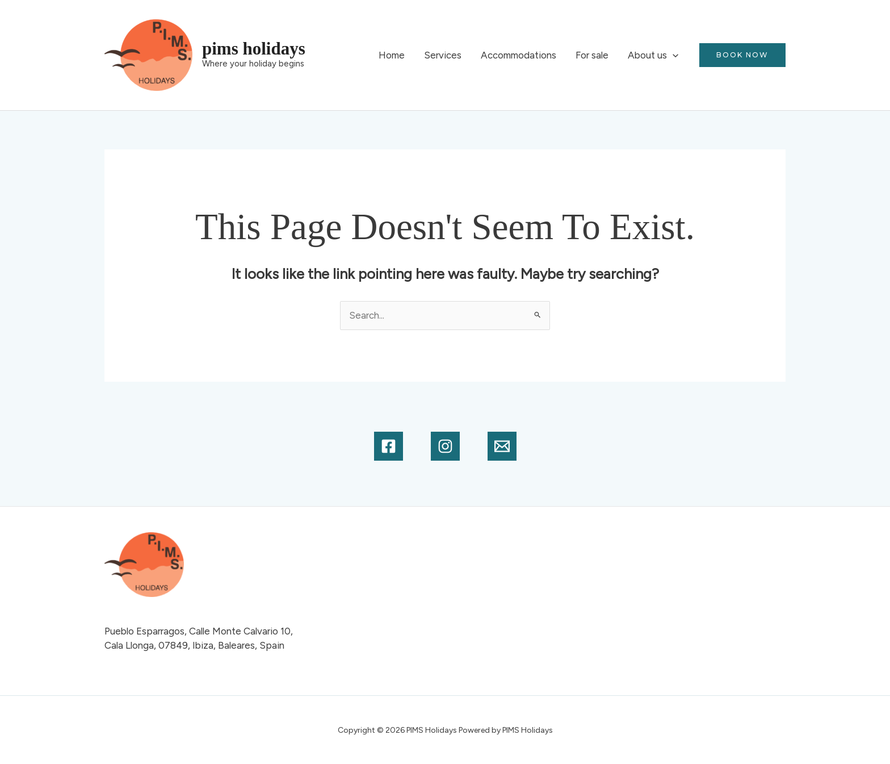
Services (442, 55)
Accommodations (518, 55)
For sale (592, 55)
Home (392, 55)
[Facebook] (388, 446)
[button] (742, 55)
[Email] (502, 446)
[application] (672, 55)
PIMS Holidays (253, 49)
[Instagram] (445, 446)
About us (653, 55)
